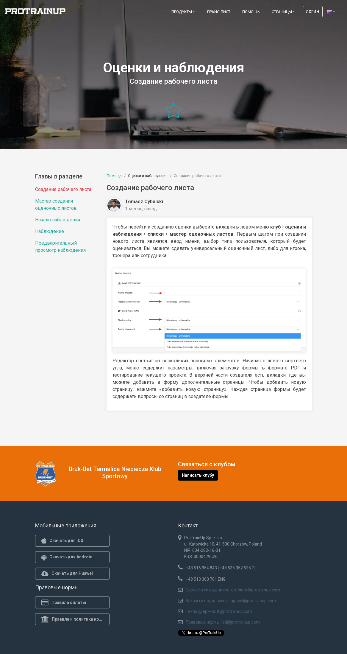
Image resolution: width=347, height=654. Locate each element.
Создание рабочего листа (63, 189)
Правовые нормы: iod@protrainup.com (223, 622)
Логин (312, 11)
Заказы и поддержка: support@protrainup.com (231, 600)
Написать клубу (198, 475)
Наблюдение (49, 231)
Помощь (251, 12)
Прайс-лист (218, 12)
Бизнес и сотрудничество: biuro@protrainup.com (233, 590)
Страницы (283, 12)
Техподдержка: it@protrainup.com (219, 611)
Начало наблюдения (57, 220)
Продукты (183, 12)
